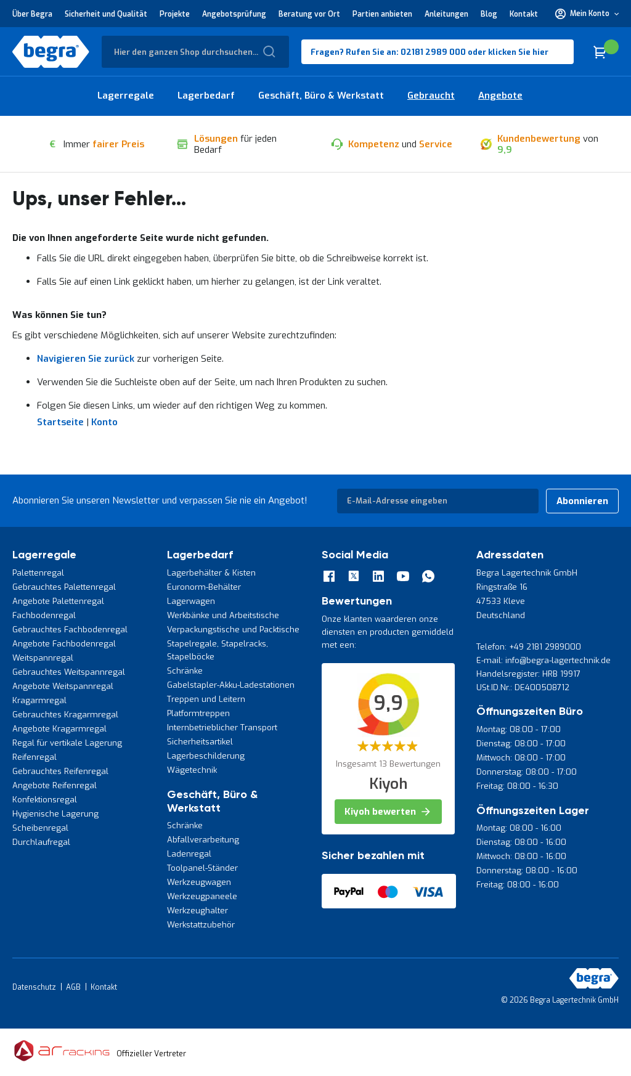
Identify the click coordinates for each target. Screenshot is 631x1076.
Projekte (175, 14)
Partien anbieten (382, 14)
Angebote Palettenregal (58, 601)
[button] (587, 13)
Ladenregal (189, 854)
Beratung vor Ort (309, 14)
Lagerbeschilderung (206, 756)
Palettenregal (38, 573)
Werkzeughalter (197, 910)
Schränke (185, 671)
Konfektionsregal (44, 799)
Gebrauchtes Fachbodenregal (70, 629)
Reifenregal (34, 757)
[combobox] (195, 52)
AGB (73, 987)
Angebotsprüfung (234, 14)
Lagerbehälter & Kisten (211, 573)
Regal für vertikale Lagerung (67, 743)
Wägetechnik (192, 770)
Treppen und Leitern (206, 699)
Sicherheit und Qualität (106, 14)
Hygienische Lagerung (55, 814)
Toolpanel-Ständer (202, 868)
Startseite (60, 422)
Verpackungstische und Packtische (233, 629)
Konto (104, 422)
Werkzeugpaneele (202, 896)
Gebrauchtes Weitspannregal (68, 672)
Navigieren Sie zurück (85, 359)
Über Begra (32, 14)
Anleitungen (446, 14)
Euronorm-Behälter (204, 587)
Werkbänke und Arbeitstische (223, 615)
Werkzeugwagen (199, 882)
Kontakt (524, 14)
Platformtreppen (198, 713)
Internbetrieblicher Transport (222, 727)
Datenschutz (34, 987)
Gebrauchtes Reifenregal (60, 771)
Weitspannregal (42, 658)
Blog (489, 14)
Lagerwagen (191, 601)
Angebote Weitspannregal (62, 686)
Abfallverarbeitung (203, 839)
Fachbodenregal (44, 615)
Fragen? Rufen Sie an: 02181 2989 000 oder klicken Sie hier (429, 52)
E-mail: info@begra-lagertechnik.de (543, 660)
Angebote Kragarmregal (59, 728)
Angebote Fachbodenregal (64, 643)
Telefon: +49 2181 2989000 (528, 647)
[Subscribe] (582, 501)
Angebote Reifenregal (54, 785)
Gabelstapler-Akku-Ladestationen (231, 685)
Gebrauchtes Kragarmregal (65, 714)
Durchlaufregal (41, 842)
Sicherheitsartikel (200, 741)
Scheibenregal (40, 828)
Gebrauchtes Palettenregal (64, 587)
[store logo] (50, 52)
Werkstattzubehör (201, 924)
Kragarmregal (39, 700)
